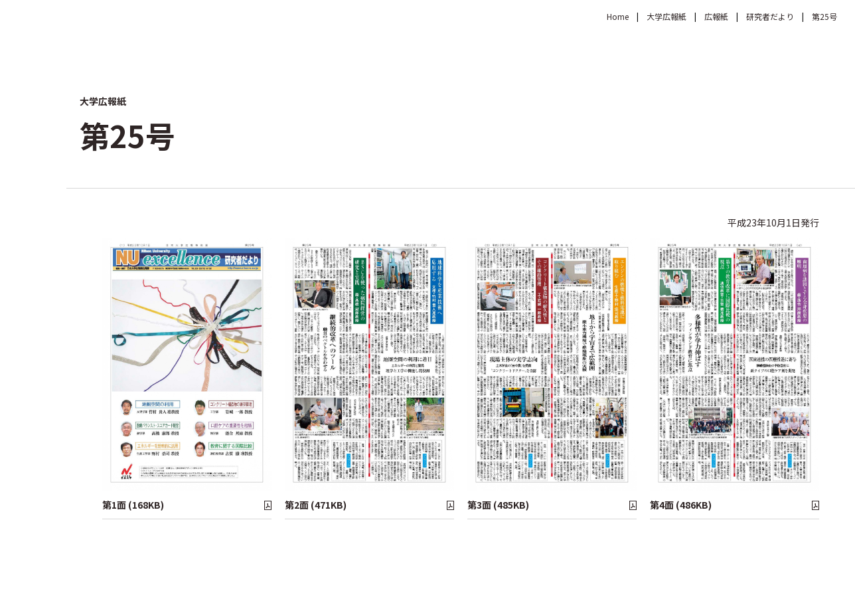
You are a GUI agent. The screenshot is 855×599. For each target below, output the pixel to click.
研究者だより (770, 16)
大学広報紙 (666, 16)
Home (618, 16)
